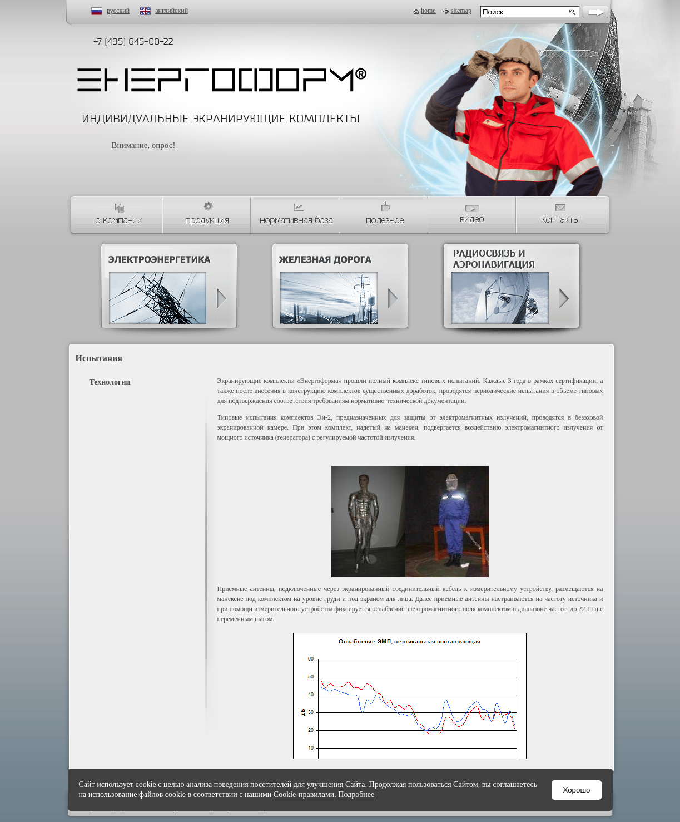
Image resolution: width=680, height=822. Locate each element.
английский (171, 10)
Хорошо (576, 790)
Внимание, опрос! (144, 145)
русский (118, 10)
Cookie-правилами (304, 794)
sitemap (461, 10)
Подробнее (356, 794)
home (428, 10)
